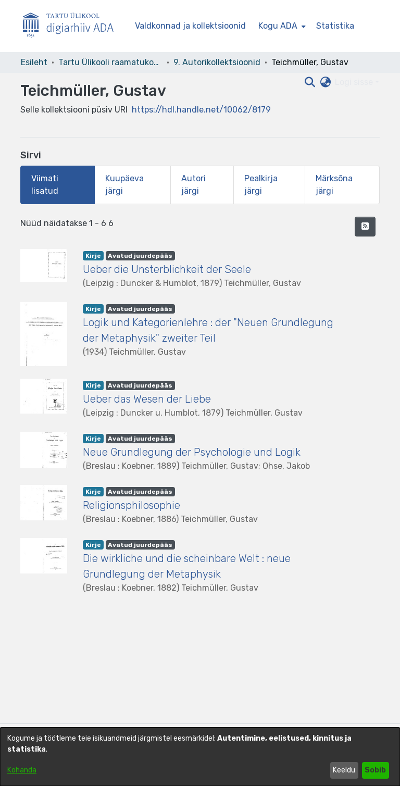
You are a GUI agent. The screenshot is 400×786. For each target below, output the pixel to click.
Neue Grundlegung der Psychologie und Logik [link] (192, 452)
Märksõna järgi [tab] (334, 184)
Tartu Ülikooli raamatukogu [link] (110, 62)
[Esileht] (72, 26)
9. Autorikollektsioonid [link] (216, 62)
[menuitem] (281, 26)
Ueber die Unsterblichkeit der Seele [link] (167, 269)
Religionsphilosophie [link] (131, 505)
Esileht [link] (34, 62)
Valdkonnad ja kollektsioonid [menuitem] (190, 26)
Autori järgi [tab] (193, 184)
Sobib (375, 770)
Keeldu (344, 770)
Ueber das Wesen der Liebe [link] (147, 399)
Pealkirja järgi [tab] (261, 184)
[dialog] (200, 757)
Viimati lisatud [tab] (44, 184)
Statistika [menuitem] (335, 26)
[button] (365, 226)
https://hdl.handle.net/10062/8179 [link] (201, 110)
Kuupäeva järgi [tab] (124, 184)
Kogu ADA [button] (277, 26)
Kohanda (21, 770)
